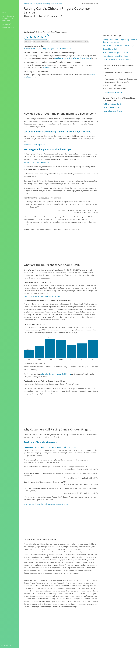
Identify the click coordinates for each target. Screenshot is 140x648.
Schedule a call (65, 48)
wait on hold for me (64, 374)
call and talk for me (47, 374)
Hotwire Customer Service (112, 111)
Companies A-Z (6, 24)
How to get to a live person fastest (115, 52)
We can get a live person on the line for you (48, 149)
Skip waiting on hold (50, 48)
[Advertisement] (61, 94)
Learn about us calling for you (34, 145)
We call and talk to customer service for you (119, 45)
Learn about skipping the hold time (36, 162)
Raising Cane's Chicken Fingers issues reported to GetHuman (46, 504)
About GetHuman (7, 28)
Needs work (90, 622)
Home (3, 12)
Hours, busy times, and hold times (115, 56)
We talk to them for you (32, 48)
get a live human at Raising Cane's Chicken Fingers (72, 58)
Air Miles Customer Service (112, 104)
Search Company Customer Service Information (7, 18)
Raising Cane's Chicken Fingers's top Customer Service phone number (120, 41)
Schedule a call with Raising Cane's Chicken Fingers (42, 296)
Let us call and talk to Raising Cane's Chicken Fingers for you (57, 131)
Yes (83, 622)
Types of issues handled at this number (117, 59)
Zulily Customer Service (111, 107)
